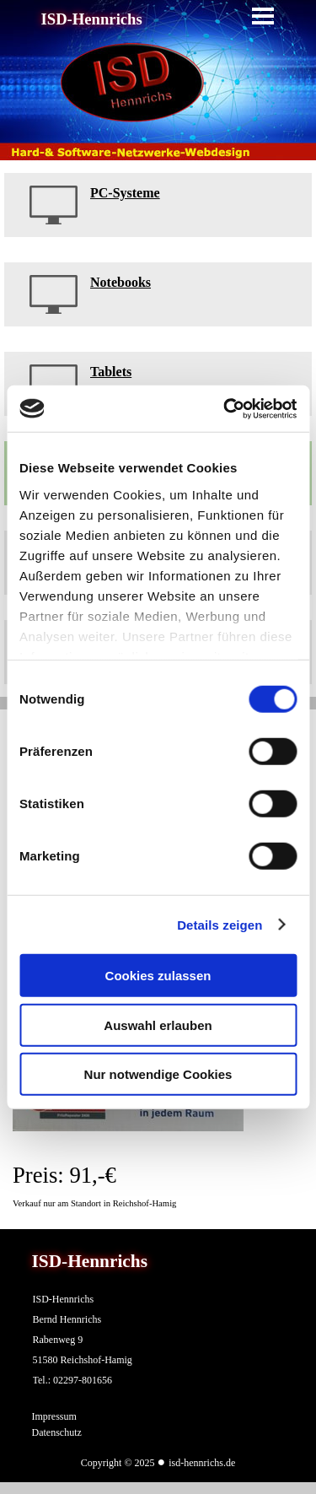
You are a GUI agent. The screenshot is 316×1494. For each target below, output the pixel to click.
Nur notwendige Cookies (158, 1074)
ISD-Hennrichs (91, 19)
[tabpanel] (158, 205)
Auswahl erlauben (158, 1024)
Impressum (54, 1416)
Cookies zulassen (158, 975)
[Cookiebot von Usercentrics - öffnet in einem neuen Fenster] (225, 408)
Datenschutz (57, 1432)
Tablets (110, 371)
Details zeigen (219, 924)
